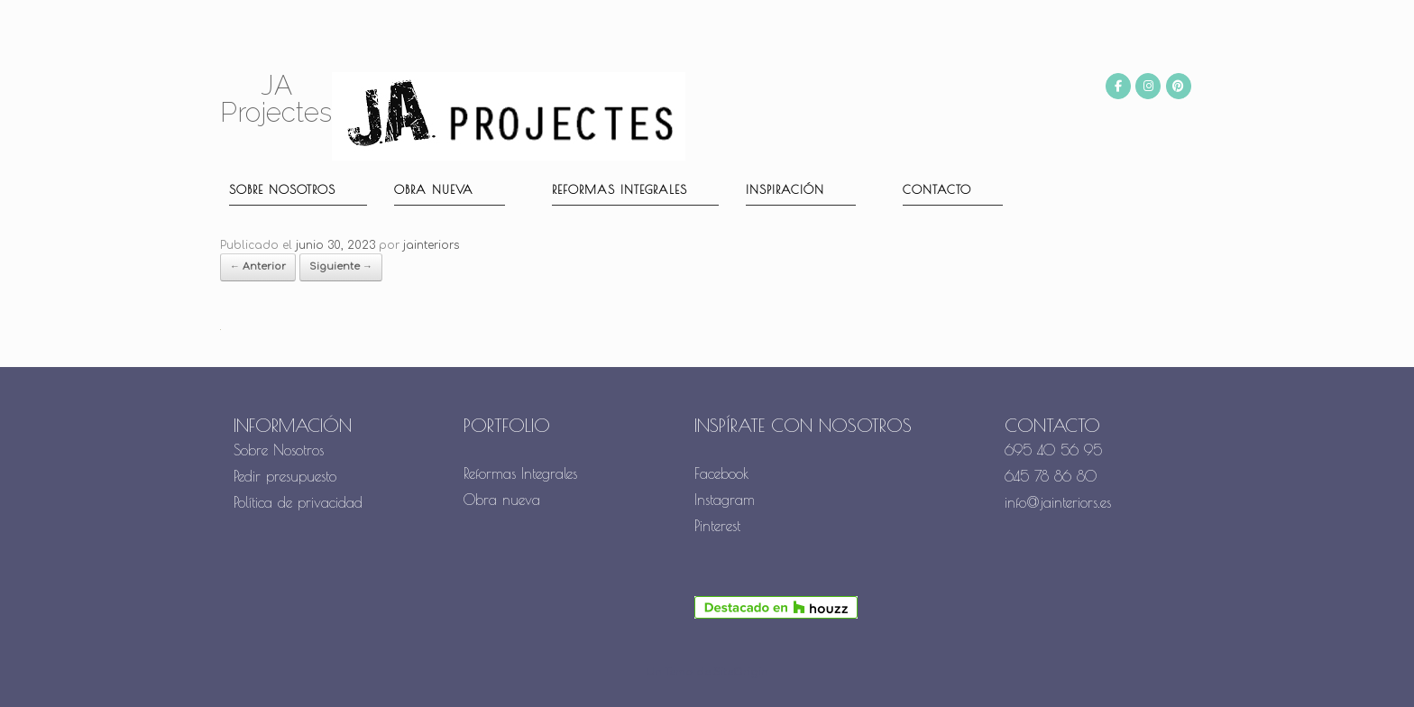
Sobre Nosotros (279, 450)
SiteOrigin (740, 672)
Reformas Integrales (619, 189)
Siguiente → (340, 266)
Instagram (724, 499)
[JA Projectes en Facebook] (1118, 86)
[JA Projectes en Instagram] (1148, 86)
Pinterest (717, 526)
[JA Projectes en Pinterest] (1178, 86)
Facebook (721, 473)
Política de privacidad (298, 502)
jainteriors (431, 245)
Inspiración (785, 189)
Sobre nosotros (282, 189)
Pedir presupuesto (285, 476)
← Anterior (258, 266)
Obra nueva (433, 189)
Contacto (937, 189)
